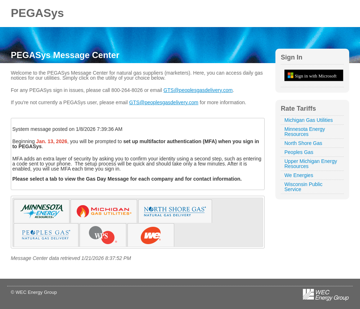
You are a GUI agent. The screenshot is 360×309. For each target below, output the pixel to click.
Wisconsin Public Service (303, 186)
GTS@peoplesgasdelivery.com (198, 90)
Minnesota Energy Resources (304, 131)
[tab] (41, 211)
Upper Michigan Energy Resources (310, 163)
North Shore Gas (303, 143)
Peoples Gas (298, 152)
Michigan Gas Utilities (308, 120)
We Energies (298, 175)
